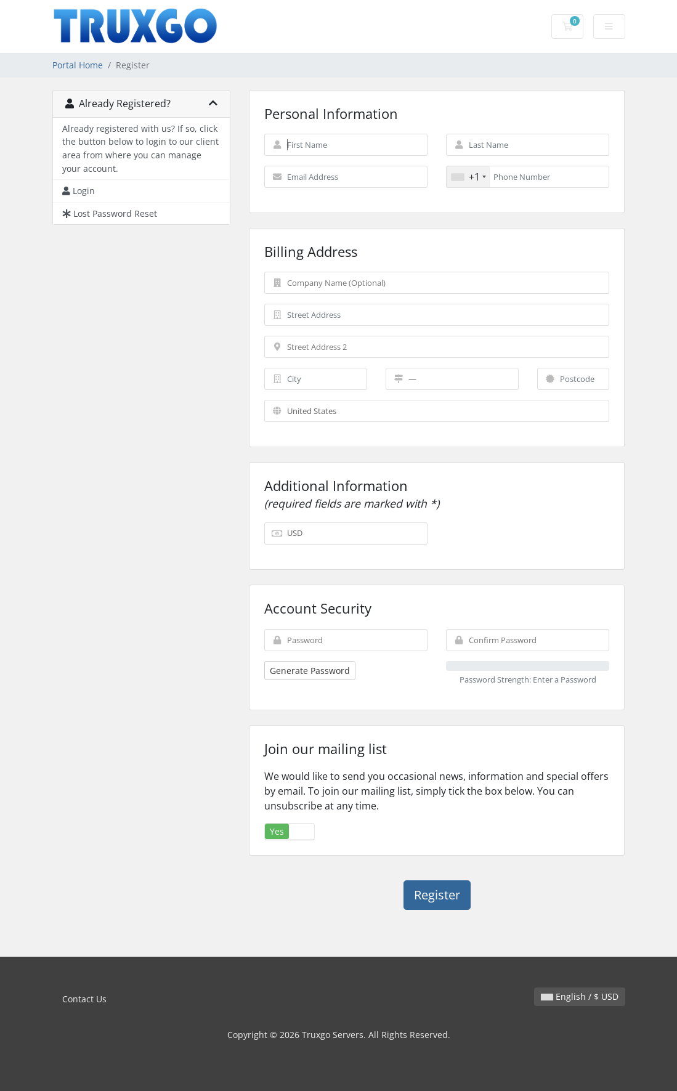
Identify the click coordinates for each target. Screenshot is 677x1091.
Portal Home (77, 65)
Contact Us (84, 999)
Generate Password (310, 670)
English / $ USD (579, 996)
